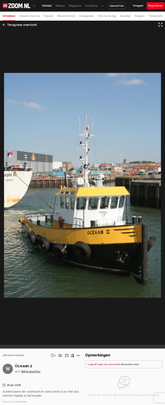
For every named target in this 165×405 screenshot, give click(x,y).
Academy (91, 5)
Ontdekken (9, 16)
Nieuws (60, 5)
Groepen (140, 16)
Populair (48, 16)
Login (91, 364)
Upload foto (117, 6)
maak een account (107, 364)
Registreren (156, 5)
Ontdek (47, 5)
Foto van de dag (107, 16)
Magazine (75, 5)
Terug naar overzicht (20, 24)
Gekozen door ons (29, 16)
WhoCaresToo (30, 371)
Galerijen (125, 16)
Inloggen (138, 5)
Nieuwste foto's (66, 16)
